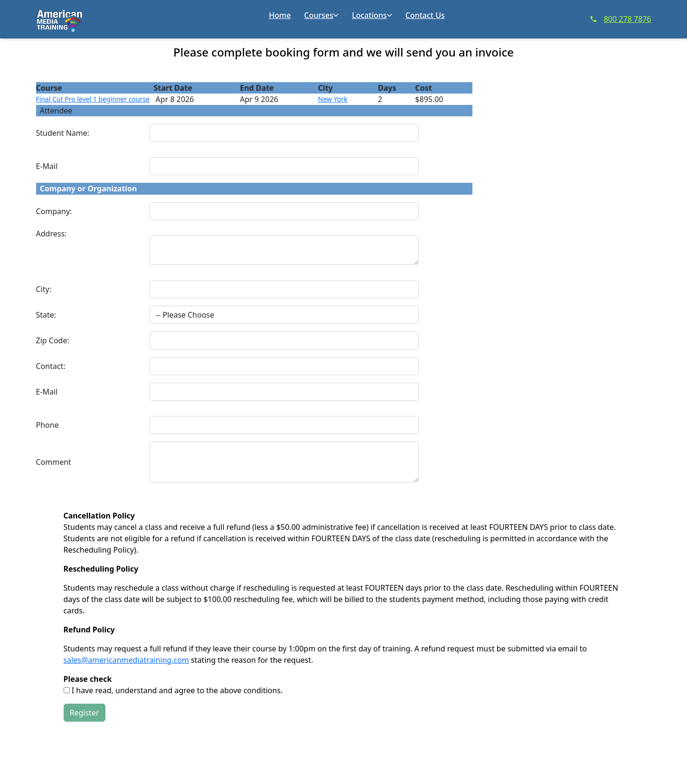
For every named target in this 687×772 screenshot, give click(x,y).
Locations (372, 15)
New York (333, 99)
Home (280, 15)
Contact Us (425, 15)
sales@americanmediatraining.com (126, 660)
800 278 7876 (621, 19)
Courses (321, 15)
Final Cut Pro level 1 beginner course (93, 99)
